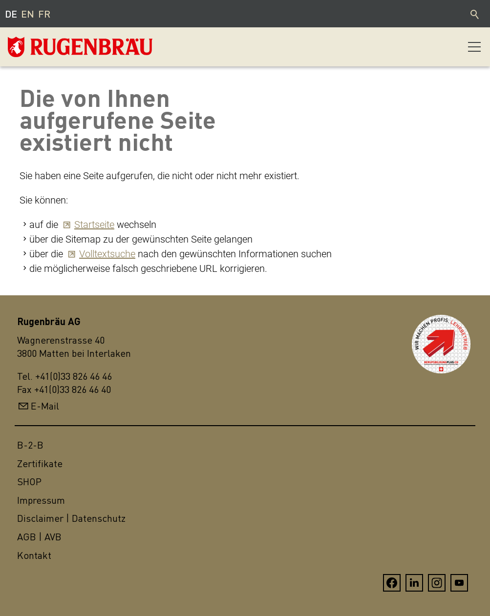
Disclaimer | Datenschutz (71, 518)
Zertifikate (40, 463)
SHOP (29, 481)
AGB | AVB (39, 537)
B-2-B (30, 445)
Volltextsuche (107, 254)
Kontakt (34, 555)
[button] (474, 47)
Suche (475, 14)
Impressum (41, 500)
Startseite (94, 224)
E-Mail (45, 406)
